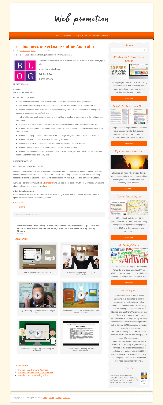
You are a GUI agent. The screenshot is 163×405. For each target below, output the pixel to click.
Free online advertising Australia (33, 370)
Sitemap (105, 36)
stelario (22, 207)
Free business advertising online (33, 375)
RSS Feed (66, 398)
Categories (67, 36)
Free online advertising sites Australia (35, 372)
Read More (129, 98)
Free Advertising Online (28, 51)
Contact (51, 398)
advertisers (47, 183)
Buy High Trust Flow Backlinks (87, 36)
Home (45, 398)
